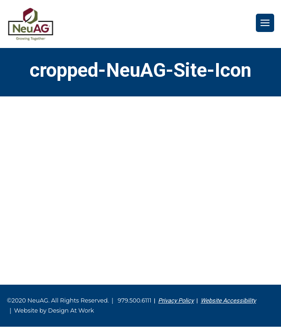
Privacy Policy (176, 300)
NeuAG (30, 24)
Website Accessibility (228, 300)
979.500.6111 (134, 300)
